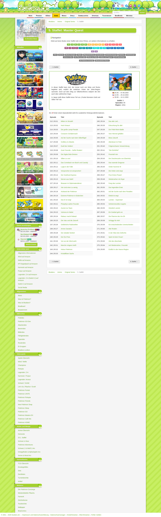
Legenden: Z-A (23, 372)
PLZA (29, 239)
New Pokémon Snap (25, 404)
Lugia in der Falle (67, 167)
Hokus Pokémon (66, 249)
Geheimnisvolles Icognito (117, 204)
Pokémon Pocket (24, 390)
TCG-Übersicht (23, 463)
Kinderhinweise (72, 515)
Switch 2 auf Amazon (25, 284)
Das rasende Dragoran (116, 163)
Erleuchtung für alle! (116, 125)
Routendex (22, 343)
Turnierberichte (23, 478)
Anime (56, 16)
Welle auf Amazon (24, 260)
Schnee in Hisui (23, 441)
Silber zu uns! (65, 158)
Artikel (20, 481)
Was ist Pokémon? (24, 299)
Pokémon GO (23, 412)
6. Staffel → (134, 67)
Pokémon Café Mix (24, 419)
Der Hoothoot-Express (68, 175)
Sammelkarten (83, 16)
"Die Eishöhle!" (114, 150)
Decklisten (21, 474)
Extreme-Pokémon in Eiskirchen (72, 196)
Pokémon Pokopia (24, 397)
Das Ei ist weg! (66, 200)
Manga (64, 16)
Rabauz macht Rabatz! (69, 216)
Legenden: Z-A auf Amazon (27, 274)
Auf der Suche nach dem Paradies (120, 191)
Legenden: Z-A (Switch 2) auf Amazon (28, 279)
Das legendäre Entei (116, 187)
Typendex (21, 339)
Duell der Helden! (67, 146)
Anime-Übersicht (24, 430)
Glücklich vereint (114, 208)
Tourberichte (22, 504)
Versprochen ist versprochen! (71, 171)
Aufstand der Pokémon (69, 191)
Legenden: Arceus (24, 379)
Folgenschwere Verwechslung (119, 146)
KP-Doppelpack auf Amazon (28, 264)
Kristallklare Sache (67, 253)
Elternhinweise (84, 515)
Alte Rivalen (113, 229)
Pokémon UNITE (24, 394)
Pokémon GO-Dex (24, 321)
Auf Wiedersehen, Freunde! (118, 245)
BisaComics (22, 511)
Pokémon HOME (24, 422)
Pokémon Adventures (25, 445)
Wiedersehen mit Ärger (117, 179)
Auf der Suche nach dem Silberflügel (73, 138)
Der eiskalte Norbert (68, 233)
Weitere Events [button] (31, 244)
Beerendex (22, 328)
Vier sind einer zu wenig (69, 187)
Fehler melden (96, 515)
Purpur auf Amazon (24, 271)
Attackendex (22, 325)
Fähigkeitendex (23, 336)
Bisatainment (22, 310)
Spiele (72, 16)
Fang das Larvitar (115, 183)
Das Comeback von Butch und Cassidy (74, 163)
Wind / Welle (22, 362)
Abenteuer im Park (115, 142)
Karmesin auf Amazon (25, 267)
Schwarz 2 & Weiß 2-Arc (26, 448)
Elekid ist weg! (114, 196)
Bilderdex (21, 332)
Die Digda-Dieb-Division (69, 154)
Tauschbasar (106, 16)
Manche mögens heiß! (68, 245)
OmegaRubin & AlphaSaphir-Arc (29, 452)
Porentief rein (113, 154)
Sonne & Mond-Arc (24, 455)
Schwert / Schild (23, 383)
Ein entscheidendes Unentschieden (121, 224)
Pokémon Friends (24, 401)
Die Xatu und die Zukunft (69, 220)
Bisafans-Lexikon (24, 350)
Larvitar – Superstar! (116, 200)
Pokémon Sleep (23, 408)
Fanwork (21, 496)
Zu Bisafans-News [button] (31, 39)
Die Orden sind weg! (116, 171)
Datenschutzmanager (57, 515)
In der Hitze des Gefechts (117, 233)
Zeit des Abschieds (115, 241)
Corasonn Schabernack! (69, 134)
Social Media (22, 287)
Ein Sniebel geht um (116, 212)
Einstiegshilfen (23, 467)
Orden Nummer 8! (115, 167)
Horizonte (21, 434)
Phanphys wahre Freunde (70, 204)
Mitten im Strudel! (67, 121)
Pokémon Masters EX (25, 415)
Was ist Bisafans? (24, 303)
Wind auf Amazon (24, 257)
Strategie (95, 16)
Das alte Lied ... (114, 121)
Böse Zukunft (113, 138)
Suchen (142, 12)
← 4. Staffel (54, 67)
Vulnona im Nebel (67, 212)
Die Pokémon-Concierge (26, 489)
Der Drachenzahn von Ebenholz (120, 158)
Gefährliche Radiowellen (69, 224)
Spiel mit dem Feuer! (116, 237)
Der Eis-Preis (65, 237)
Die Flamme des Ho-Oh (117, 216)
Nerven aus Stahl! (67, 179)
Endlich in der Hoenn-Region (119, 249)
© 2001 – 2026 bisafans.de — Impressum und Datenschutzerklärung (25, 515)
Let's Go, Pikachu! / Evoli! (27, 387)
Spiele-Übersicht (24, 358)
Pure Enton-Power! (115, 175)
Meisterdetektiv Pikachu (26, 493)
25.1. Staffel (22, 437)
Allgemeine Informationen (27, 253)
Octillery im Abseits (67, 142)
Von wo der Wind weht (68, 241)
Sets (19, 471)
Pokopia (21, 369)
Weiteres (129, 16)
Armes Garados (66, 229)
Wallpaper (21, 507)
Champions (22, 365)
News (30, 16)
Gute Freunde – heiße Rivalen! (71, 150)
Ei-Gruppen (22, 346)
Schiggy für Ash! (114, 220)
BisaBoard (118, 16)
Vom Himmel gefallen (116, 134)
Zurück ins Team (66, 208)
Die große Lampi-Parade (69, 129)
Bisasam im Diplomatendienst (71, 183)
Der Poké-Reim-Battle (116, 129)
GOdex (48, 16)
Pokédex (39, 16)
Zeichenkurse (22, 500)
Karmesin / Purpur (24, 376)
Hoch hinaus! (65, 125)
